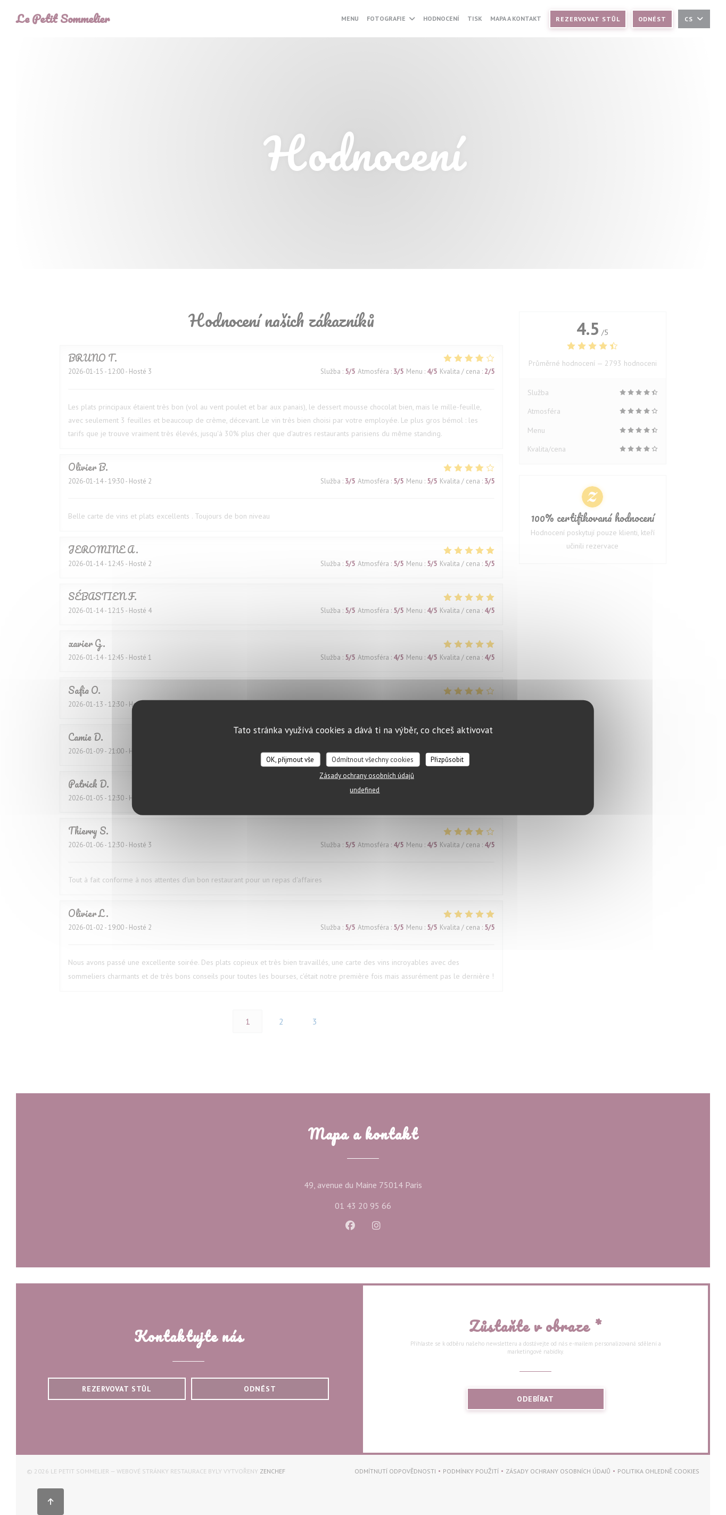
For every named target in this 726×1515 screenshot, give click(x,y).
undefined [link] (365, 790)
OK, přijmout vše (290, 759)
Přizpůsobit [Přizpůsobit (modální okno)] (447, 759)
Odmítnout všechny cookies (373, 759)
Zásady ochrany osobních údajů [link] (366, 775)
